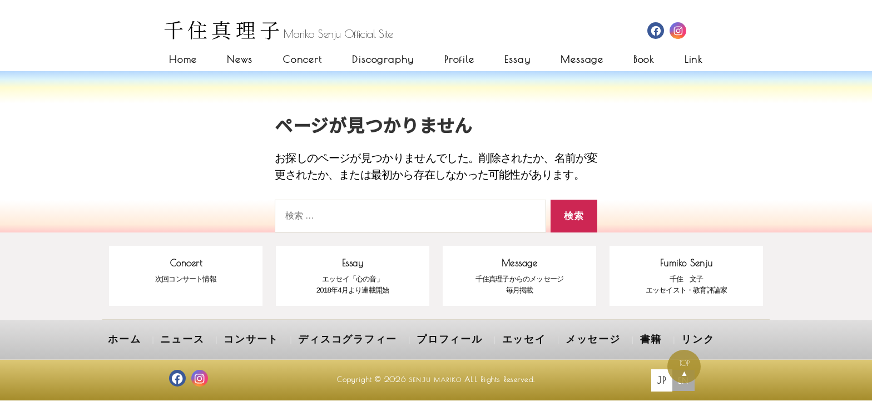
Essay (517, 59)
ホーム (120, 352)
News (239, 59)
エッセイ (454, 352)
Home (183, 59)
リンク (602, 352)
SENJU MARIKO (435, 391)
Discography (383, 59)
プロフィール (391, 352)
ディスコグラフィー (307, 352)
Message (582, 59)
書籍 (561, 352)
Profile (459, 59)
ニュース (170, 352)
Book (644, 59)
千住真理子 (224, 29)
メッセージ (511, 352)
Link (694, 59)
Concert (303, 59)
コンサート (228, 352)
